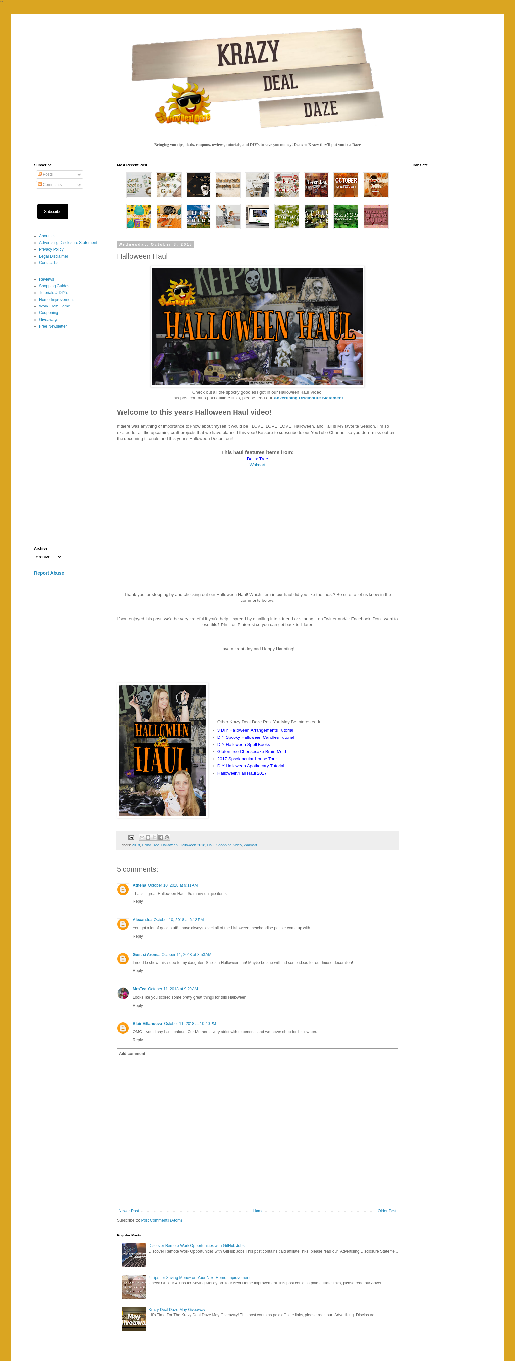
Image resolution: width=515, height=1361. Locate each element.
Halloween (169, 845)
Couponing (48, 312)
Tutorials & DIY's (53, 292)
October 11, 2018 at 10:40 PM (190, 1023)
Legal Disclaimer (53, 256)
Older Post (387, 1211)
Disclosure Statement (321, 398)
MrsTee (139, 989)
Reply (138, 901)
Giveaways (48, 319)
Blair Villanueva (147, 1023)
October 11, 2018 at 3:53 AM (187, 954)
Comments (50, 184)
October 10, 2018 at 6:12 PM (179, 920)
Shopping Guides (54, 286)
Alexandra (142, 920)
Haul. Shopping (219, 845)
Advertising (286, 398)
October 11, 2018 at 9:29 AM (173, 989)
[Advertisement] (68, 437)
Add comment (132, 1053)
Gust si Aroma (146, 954)
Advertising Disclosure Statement (68, 242)
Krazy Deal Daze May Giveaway (177, 1309)
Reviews (46, 279)
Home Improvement (56, 299)
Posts (45, 174)
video (237, 845)
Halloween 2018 (192, 845)
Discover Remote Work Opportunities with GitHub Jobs (197, 1245)
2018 (136, 845)
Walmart (258, 464)
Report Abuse (49, 573)
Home (258, 1211)
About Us (47, 236)
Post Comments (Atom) (161, 1220)
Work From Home (54, 306)
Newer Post (129, 1211)
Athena (139, 885)
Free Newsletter (53, 326)
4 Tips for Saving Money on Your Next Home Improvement (200, 1277)
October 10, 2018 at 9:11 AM (173, 885)
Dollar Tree (150, 845)
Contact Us (48, 263)
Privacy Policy (51, 249)
